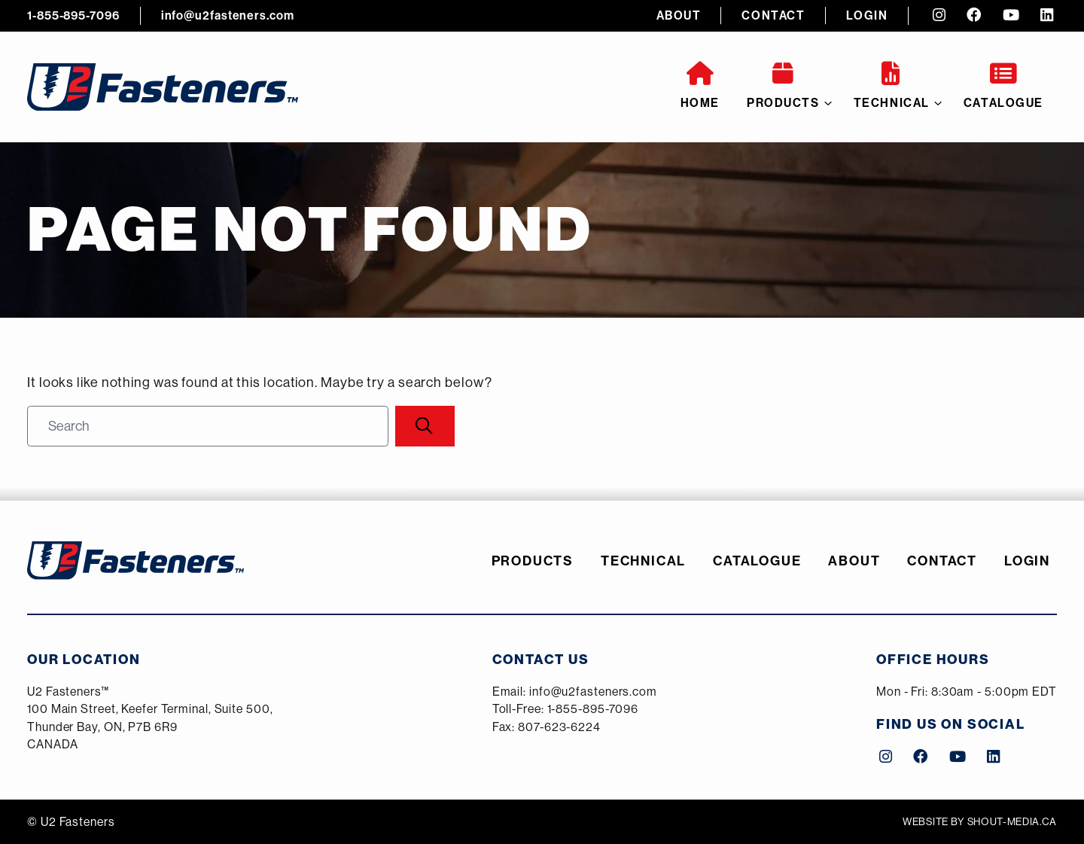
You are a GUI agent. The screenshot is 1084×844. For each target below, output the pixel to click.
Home (700, 86)
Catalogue (1003, 86)
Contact (773, 15)
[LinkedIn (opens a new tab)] (1047, 16)
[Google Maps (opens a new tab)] (150, 718)
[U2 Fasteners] (162, 87)
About (679, 15)
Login (867, 15)
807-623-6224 (559, 726)
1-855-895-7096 (73, 15)
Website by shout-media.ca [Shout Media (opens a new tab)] (980, 821)
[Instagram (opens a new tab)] (939, 16)
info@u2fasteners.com (227, 15)
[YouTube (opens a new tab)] (1011, 16)
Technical (892, 86)
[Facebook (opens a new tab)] (974, 16)
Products (783, 86)
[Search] (425, 426)
